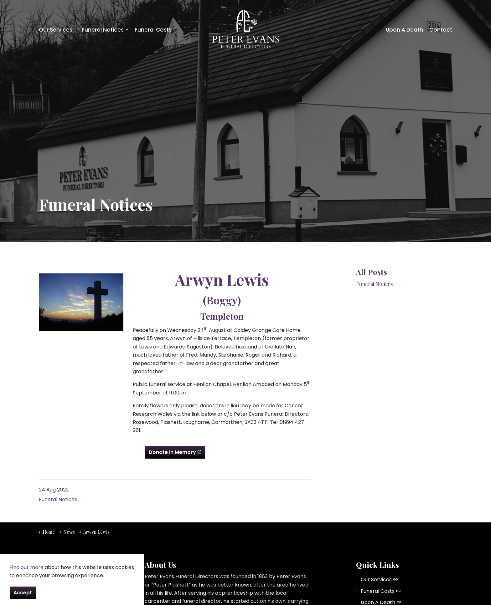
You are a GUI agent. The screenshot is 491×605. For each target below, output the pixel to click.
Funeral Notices (103, 29)
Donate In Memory (175, 452)
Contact (440, 29)
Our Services (55, 29)
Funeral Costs (153, 29)
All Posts (371, 272)
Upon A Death (404, 29)
